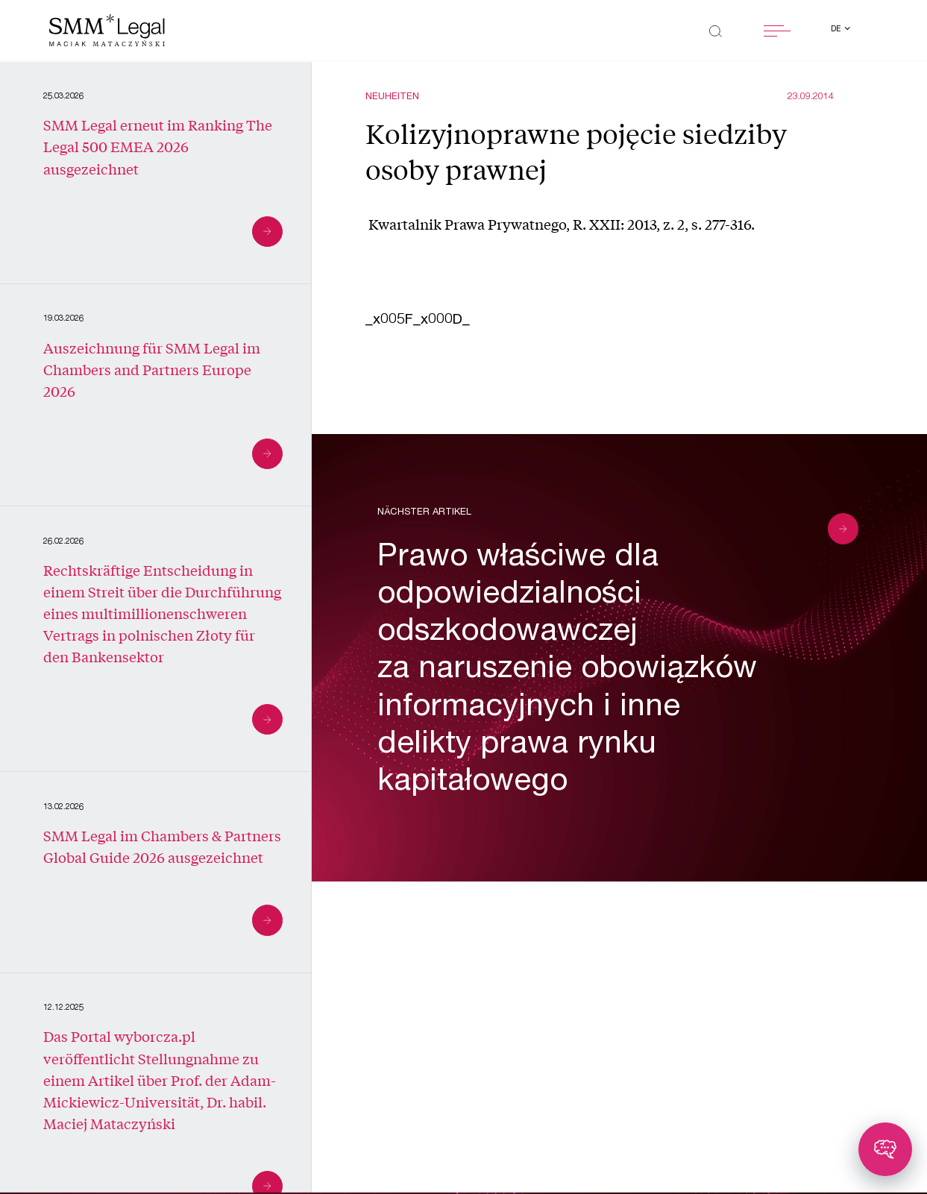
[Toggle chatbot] (885, 1149)
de (837, 30)
